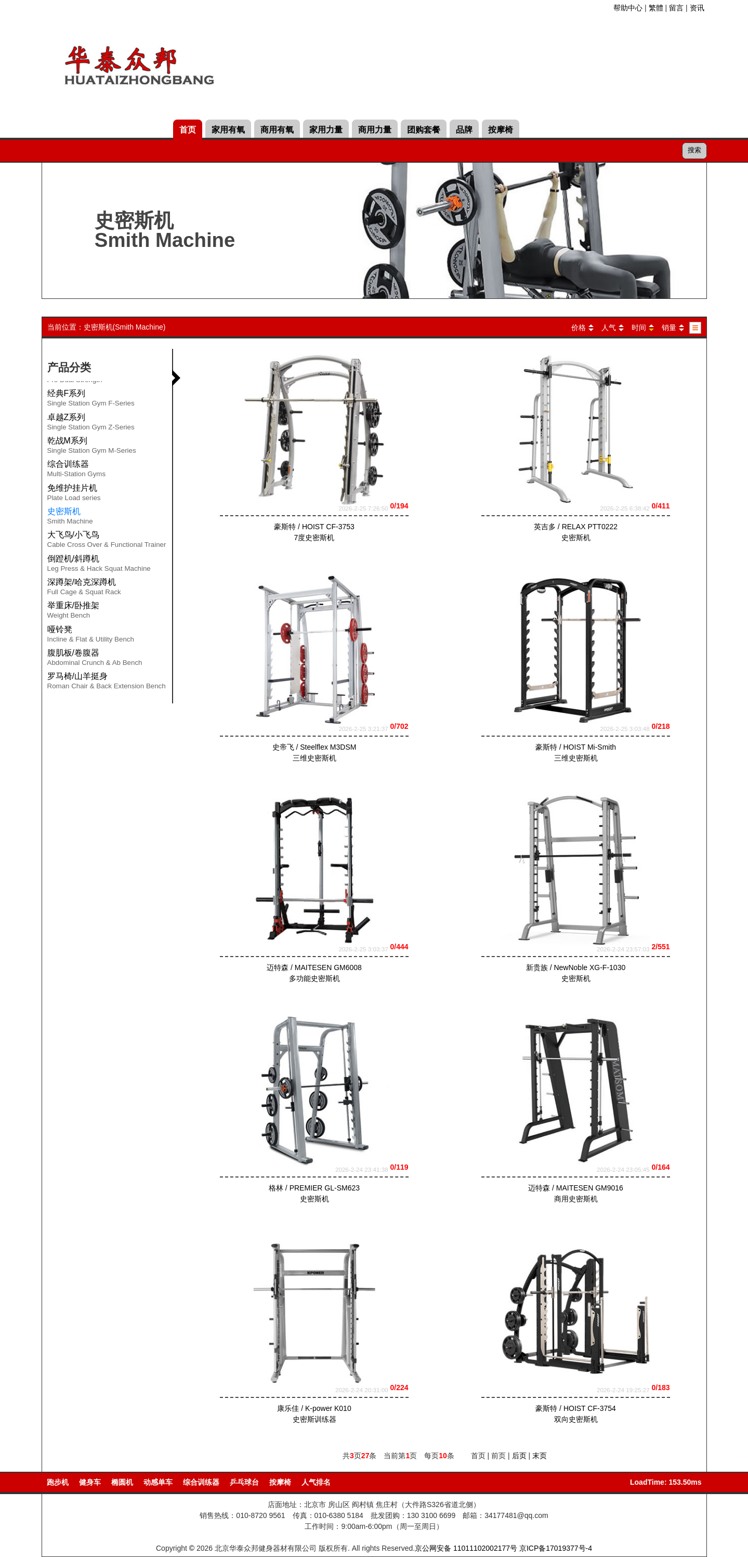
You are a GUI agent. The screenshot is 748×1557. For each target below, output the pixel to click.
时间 (639, 327)
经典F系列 (91, 400)
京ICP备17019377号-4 (555, 1548)
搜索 (694, 150)
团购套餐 (423, 129)
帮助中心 (627, 8)
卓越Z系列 (91, 424)
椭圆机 (122, 1482)
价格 (578, 327)
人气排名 (316, 1482)
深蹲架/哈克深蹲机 (84, 588)
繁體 (656, 8)
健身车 (90, 1482)
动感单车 (158, 1482)
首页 (187, 129)
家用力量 (326, 129)
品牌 (464, 129)
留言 (676, 8)
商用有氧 (277, 129)
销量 (669, 327)
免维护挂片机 (74, 494)
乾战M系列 (91, 447)
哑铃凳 (90, 636)
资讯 (697, 8)
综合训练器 (76, 470)
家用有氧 (228, 129)
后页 (519, 1455)
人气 (608, 327)
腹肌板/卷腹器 (94, 659)
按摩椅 (500, 129)
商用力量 (374, 129)
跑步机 (58, 1482)
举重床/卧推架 (73, 612)
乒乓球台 (244, 1482)
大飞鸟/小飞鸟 (106, 541)
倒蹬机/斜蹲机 (99, 565)
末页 (539, 1455)
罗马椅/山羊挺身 (106, 683)
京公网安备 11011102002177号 (466, 1548)
